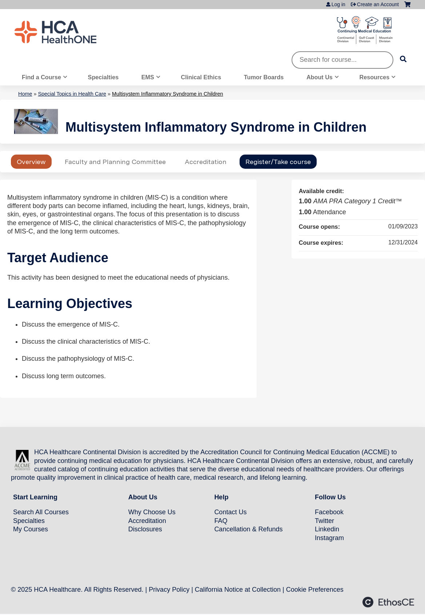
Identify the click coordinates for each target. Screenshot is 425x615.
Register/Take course (278, 161)
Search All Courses (41, 512)
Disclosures (145, 529)
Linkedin (327, 529)
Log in (338, 4)
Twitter (324, 520)
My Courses (30, 529)
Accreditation (205, 161)
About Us (319, 77)
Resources (375, 77)
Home (25, 94)
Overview (31, 161)
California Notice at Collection (238, 589)
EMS (147, 77)
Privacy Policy (169, 589)
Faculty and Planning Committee (115, 161)
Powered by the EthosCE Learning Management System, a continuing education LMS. (388, 602)
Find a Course (41, 77)
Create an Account (378, 4)
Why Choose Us (152, 512)
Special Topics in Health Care (72, 94)
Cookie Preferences (315, 589)
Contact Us (230, 512)
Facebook (329, 512)
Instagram (329, 538)
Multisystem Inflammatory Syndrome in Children (167, 94)
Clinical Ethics (201, 77)
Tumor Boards (264, 77)
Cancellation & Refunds (248, 529)
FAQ (220, 520)
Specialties (103, 77)
